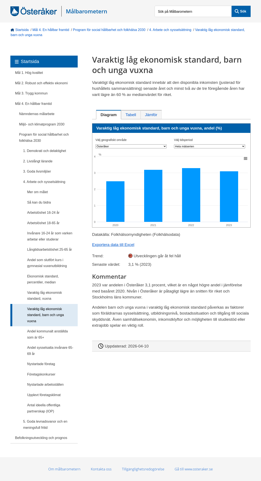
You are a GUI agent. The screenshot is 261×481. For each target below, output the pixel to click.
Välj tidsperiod (183, 140)
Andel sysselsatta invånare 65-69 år (50, 351)
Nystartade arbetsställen (45, 384)
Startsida (22, 30)
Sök (243, 11)
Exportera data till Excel (113, 244)
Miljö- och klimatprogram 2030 (41, 124)
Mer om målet (37, 192)
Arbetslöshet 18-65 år (43, 223)
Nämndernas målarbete (36, 114)
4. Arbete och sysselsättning (170, 30)
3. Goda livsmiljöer (37, 171)
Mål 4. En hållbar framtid (50, 30)
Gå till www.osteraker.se (194, 469)
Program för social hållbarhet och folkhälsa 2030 (109, 30)
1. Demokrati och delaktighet (44, 151)
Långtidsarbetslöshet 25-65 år (49, 249)
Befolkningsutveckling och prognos (41, 438)
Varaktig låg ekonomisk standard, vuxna (44, 296)
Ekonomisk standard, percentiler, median (43, 279)
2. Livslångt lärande (37, 161)
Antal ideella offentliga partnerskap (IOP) (43, 408)
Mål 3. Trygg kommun (31, 93)
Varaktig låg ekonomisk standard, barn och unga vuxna (45, 315)
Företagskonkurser (41, 374)
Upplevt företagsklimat (44, 395)
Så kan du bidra (39, 202)
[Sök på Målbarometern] (193, 11)
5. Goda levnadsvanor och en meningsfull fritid (45, 424)
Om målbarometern (64, 469)
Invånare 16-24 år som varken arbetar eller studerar (49, 236)
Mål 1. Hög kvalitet (29, 73)
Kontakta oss (101, 469)
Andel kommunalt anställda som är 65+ (47, 334)
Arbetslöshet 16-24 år (43, 212)
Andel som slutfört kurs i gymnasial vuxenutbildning (47, 263)
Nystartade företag (41, 364)
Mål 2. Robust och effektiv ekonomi (41, 83)
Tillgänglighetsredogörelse (143, 469)
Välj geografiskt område (111, 140)
